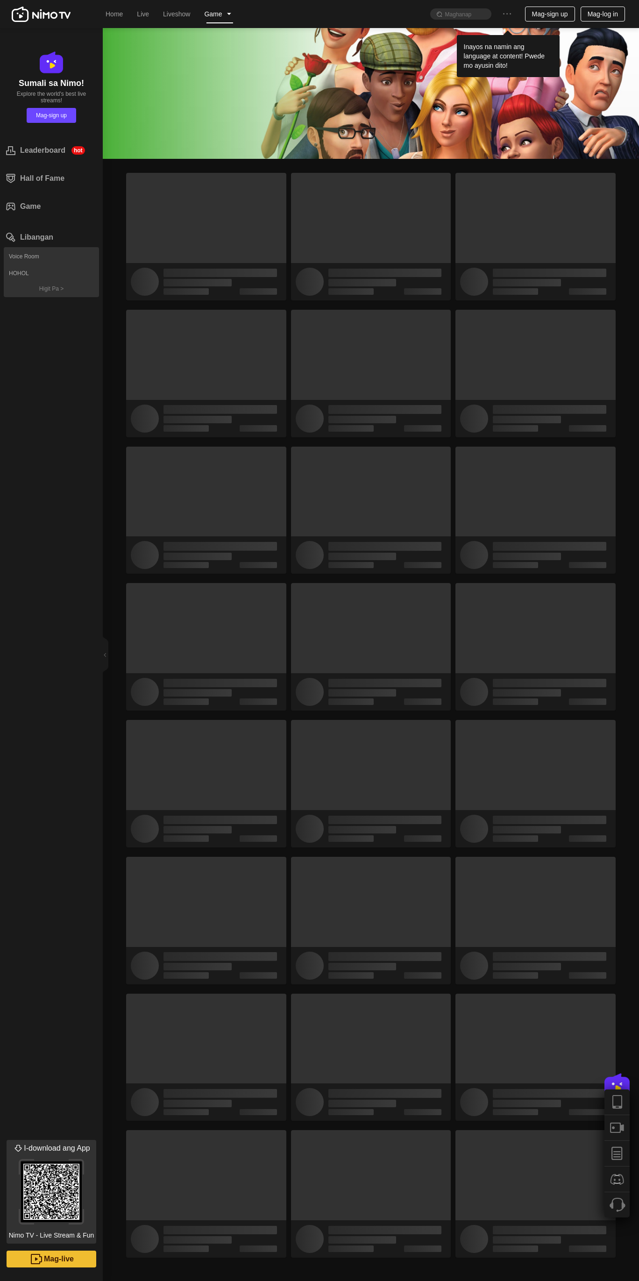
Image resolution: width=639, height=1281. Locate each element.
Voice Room (24, 256)
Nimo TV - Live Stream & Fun (51, 1189)
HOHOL (19, 273)
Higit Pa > (51, 288)
